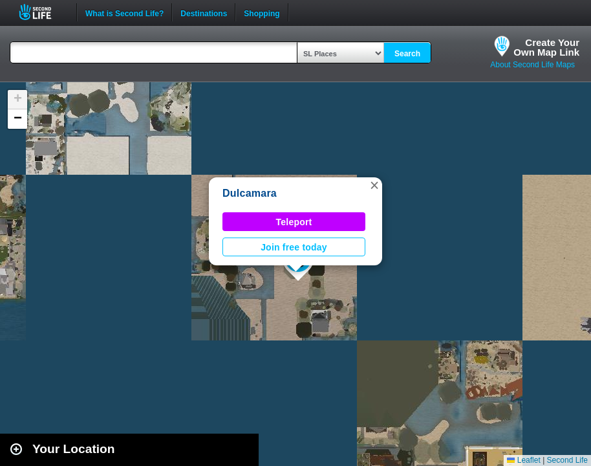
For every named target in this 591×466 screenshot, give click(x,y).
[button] (374, 185)
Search (407, 53)
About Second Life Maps (532, 64)
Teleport (294, 222)
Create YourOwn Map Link (546, 47)
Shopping (261, 12)
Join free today (294, 247)
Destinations (203, 12)
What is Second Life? (124, 12)
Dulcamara (249, 193)
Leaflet (523, 460)
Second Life (42, 12)
